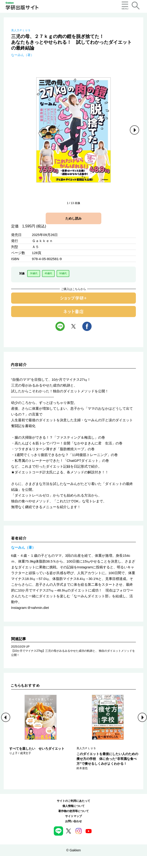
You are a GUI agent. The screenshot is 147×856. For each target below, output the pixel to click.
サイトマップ (73, 816)
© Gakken (73, 850)
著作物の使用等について (73, 811)
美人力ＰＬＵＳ (21, 30)
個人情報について (73, 806)
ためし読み (73, 218)
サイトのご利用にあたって (73, 800)
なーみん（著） (22, 55)
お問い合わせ (73, 821)
